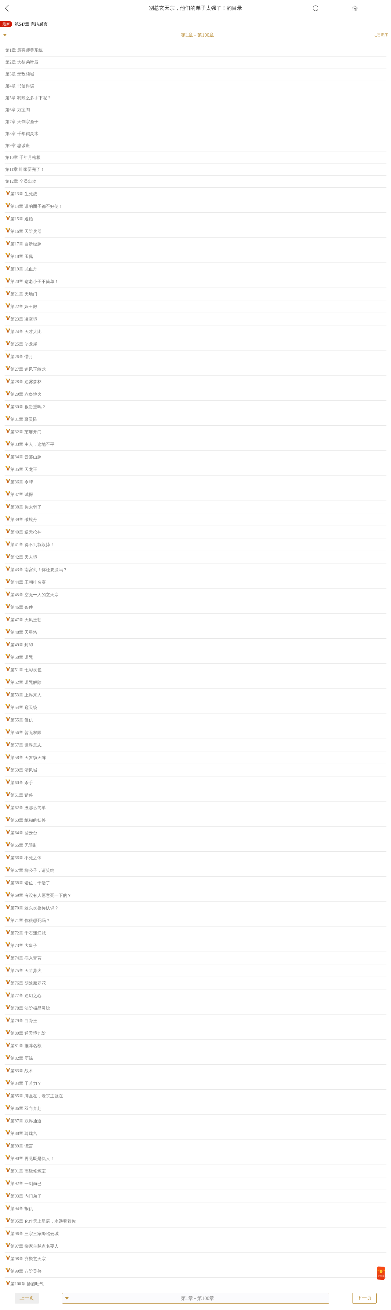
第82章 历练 (21, 1058)
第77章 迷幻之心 (26, 995)
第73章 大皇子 (23, 945)
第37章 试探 (21, 494)
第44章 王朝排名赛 (28, 582)
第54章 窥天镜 (23, 707)
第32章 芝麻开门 (26, 432)
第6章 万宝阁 (17, 110)
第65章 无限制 (23, 845)
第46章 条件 (21, 607)
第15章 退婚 (21, 219)
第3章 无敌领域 (19, 74)
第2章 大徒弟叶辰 (21, 62)
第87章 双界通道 (26, 1121)
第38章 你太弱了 (26, 507)
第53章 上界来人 (26, 695)
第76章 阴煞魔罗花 (28, 983)
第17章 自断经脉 (26, 244)
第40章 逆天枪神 (26, 532)
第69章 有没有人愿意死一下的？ (40, 895)
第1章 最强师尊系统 (24, 50)
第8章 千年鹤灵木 (21, 133)
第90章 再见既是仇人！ (32, 1158)
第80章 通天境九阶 (28, 1033)
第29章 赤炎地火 (26, 394)
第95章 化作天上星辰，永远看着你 (43, 1221)
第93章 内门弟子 (26, 1196)
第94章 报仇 (21, 1208)
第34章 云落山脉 (26, 457)
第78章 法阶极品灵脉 (30, 1008)
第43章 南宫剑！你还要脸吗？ (38, 569)
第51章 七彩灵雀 (26, 670)
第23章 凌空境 (23, 319)
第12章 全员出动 (20, 181)
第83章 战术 (21, 1071)
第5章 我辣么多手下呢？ (28, 98)
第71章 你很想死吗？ (30, 920)
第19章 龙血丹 (23, 269)
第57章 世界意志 (26, 745)
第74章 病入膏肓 (26, 958)
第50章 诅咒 (21, 657)
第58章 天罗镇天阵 (28, 757)
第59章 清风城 (23, 770)
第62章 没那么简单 (28, 807)
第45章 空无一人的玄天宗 (34, 595)
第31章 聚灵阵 (23, 419)
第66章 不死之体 (26, 858)
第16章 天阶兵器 (26, 231)
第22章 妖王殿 (23, 306)
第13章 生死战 (23, 194)
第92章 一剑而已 (26, 1183)
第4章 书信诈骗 (19, 86)
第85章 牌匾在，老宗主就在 (36, 1096)
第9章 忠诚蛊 (17, 145)
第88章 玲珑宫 (23, 1133)
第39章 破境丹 (23, 519)
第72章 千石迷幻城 (28, 933)
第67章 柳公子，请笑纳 (32, 870)
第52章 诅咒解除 (26, 682)
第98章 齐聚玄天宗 (28, 1259)
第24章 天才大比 (26, 331)
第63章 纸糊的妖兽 (28, 820)
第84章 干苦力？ (26, 1083)
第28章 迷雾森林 (26, 382)
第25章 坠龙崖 (23, 344)
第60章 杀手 (21, 782)
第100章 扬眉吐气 (27, 1284)
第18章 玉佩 (21, 256)
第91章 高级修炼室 (28, 1171)
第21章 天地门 (23, 294)
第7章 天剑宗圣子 (21, 121)
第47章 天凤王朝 (26, 620)
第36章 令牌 (21, 482)
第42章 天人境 (23, 557)
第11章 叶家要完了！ (25, 169)
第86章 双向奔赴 (26, 1108)
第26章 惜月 (21, 356)
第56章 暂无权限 (26, 732)
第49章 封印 (21, 645)
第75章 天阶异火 (26, 970)
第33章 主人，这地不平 (32, 444)
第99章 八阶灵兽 (26, 1271)
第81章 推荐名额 (26, 1046)
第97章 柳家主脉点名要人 (34, 1246)
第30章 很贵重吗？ (28, 407)
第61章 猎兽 (21, 795)
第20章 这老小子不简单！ (34, 281)
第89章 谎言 (21, 1146)
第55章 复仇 (21, 720)
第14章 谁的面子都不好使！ (36, 206)
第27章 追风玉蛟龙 (28, 369)
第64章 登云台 (23, 833)
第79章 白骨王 (23, 1020)
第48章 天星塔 (23, 632)
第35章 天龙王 (23, 469)
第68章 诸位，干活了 (30, 883)
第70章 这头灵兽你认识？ (34, 908)
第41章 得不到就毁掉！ (32, 544)
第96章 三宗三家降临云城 (34, 1233)
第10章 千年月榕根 (23, 157)
